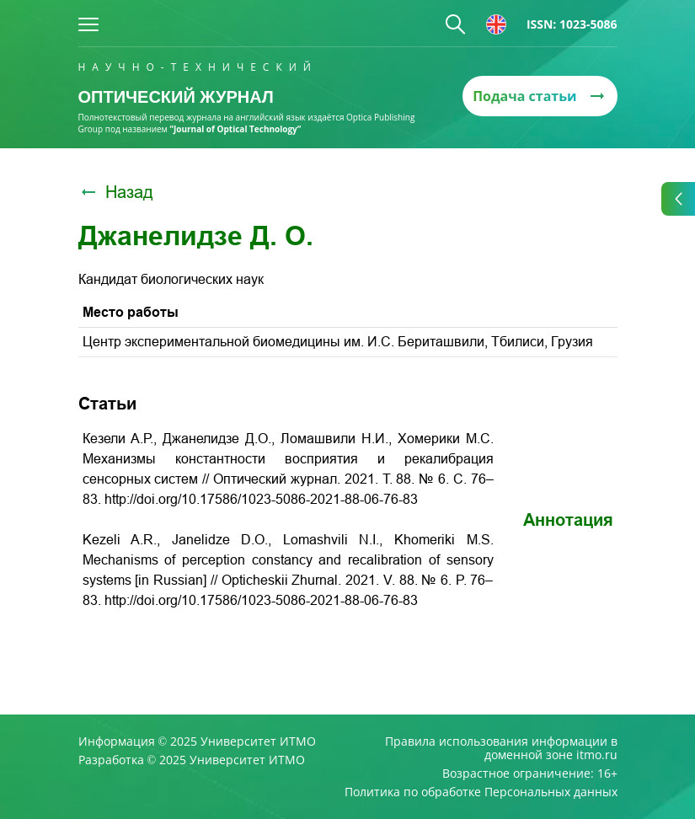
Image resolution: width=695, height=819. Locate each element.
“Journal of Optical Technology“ (236, 129)
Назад (115, 192)
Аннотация (568, 520)
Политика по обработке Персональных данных (481, 792)
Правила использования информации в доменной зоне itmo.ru (501, 748)
